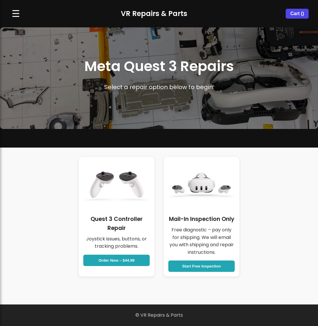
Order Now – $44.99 (116, 260)
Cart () (297, 13)
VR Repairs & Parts (154, 13)
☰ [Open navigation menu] (16, 13)
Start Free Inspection (201, 266)
